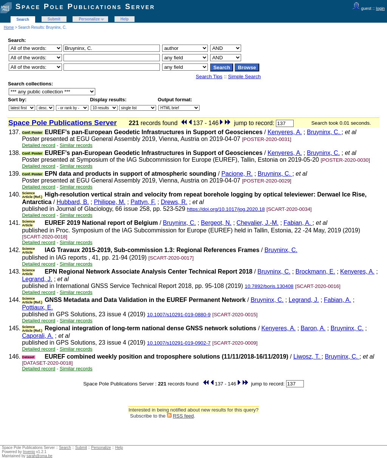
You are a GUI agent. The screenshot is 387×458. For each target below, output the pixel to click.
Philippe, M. (109, 202)
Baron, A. (313, 328)
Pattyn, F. (143, 202)
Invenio (29, 452)
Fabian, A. (298, 223)
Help (125, 19)
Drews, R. (174, 202)
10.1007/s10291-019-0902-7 (179, 343)
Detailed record (38, 145)
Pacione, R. (237, 173)
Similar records (76, 145)
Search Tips (209, 76)
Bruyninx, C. (324, 132)
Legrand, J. (37, 279)
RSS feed (183, 416)
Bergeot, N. (216, 223)
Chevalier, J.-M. (258, 223)
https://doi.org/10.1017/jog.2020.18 (226, 209)
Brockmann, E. (315, 271)
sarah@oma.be (39, 456)
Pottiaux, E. (37, 307)
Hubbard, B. (73, 202)
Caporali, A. (37, 336)
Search (23, 19)
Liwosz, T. (307, 356)
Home (9, 27)
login (380, 8)
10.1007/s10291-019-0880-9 (179, 314)
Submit (54, 19)
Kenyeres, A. (285, 132)
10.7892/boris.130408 (269, 286)
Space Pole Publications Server (85, 6)
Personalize (89, 19)
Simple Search (244, 76)
